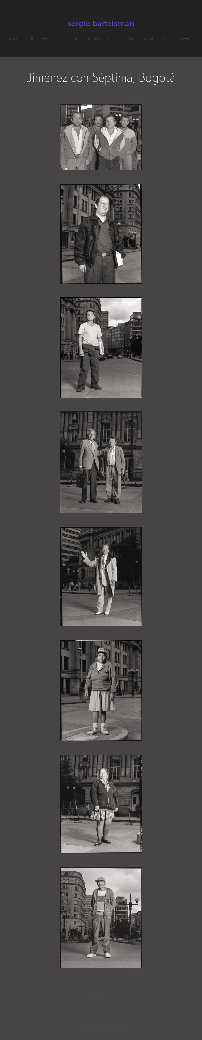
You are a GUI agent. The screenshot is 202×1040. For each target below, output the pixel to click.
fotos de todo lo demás (92, 38)
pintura (13, 38)
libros (128, 38)
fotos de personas (46, 38)
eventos (187, 38)
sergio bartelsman (101, 23)
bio (167, 38)
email (148, 38)
